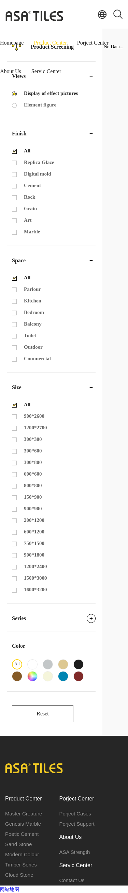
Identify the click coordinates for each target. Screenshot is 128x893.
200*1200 (34, 520)
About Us (10, 71)
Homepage (12, 43)
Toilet (30, 335)
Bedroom (34, 312)
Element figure (40, 105)
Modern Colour (22, 854)
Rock (29, 197)
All (27, 150)
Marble (32, 231)
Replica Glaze (39, 162)
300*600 (33, 450)
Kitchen (32, 300)
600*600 (33, 474)
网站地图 (9, 889)
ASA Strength (74, 852)
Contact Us (71, 880)
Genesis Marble (23, 824)
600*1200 (34, 531)
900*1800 (34, 555)
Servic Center (46, 71)
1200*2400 (35, 566)
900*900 (33, 508)
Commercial (37, 358)
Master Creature (23, 813)
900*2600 (34, 416)
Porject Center (93, 43)
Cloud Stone (19, 875)
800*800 (33, 485)
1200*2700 (35, 427)
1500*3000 (35, 578)
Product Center (50, 43)
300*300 (33, 439)
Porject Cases (75, 813)
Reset (43, 713)
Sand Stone (18, 844)
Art (28, 220)
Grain (30, 208)
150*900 (33, 497)
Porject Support (76, 824)
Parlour (32, 289)
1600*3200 (35, 589)
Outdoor (33, 347)
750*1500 (34, 543)
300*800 (33, 462)
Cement (32, 185)
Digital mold (37, 174)
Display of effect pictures (51, 93)
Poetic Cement (22, 834)
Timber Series (21, 864)
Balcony (33, 324)
